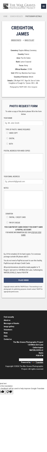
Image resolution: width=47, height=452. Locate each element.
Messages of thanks (11, 323)
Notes (23, 198)
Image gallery (9, 327)
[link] (43, 6)
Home (5, 16)
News (6, 333)
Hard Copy (12, 133)
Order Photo (16, 40)
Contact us (8, 339)
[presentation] (24, 245)
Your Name (23, 121)
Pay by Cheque (13, 223)
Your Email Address (23, 180)
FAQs (6, 336)
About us (7, 320)
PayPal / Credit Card (16, 217)
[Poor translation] (9, 392)
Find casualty (9, 317)
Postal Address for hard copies (23, 161)
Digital (10, 138)
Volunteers (8, 330)
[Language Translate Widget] (31, 359)
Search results (16, 16)
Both (9, 144)
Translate (37, 362)
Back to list (28, 40)
